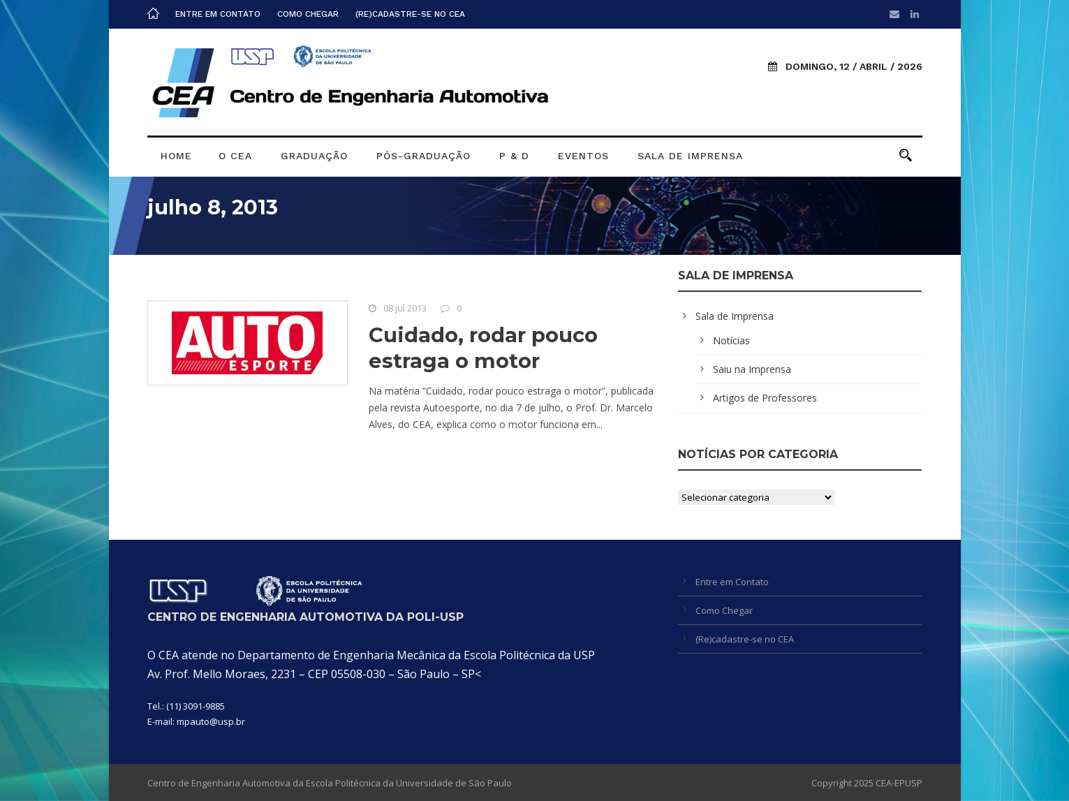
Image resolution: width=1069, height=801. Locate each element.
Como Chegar (308, 14)
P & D (514, 155)
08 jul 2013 (405, 308)
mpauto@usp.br (211, 721)
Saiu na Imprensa (752, 369)
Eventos (583, 155)
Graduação (314, 155)
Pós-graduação (423, 155)
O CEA (235, 155)
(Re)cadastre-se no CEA (410, 14)
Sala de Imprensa (690, 155)
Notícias (731, 340)
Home (176, 155)
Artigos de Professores (765, 397)
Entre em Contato (217, 14)
